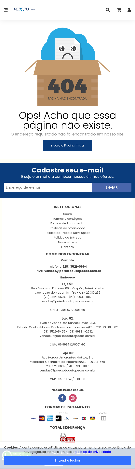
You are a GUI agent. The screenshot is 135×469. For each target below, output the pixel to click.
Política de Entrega (67, 237)
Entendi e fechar (67, 460)
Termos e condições (67, 219)
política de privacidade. (93, 452)
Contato (67, 247)
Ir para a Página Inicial (67, 145)
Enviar (112, 187)
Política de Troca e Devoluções (67, 233)
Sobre (67, 214)
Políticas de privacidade (67, 228)
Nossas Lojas (67, 242)
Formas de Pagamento (67, 223)
